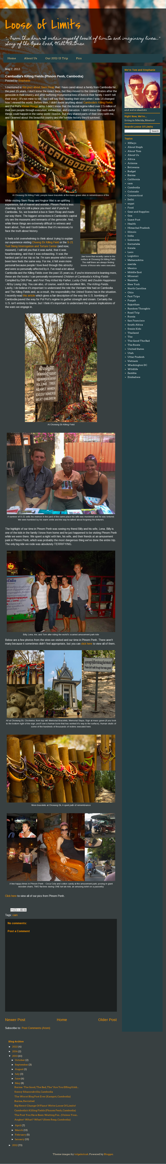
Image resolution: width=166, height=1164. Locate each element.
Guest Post (134, 219)
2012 (14, 1145)
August (19, 1069)
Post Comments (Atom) (36, 1028)
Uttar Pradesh (136, 357)
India (131, 235)
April (18, 1125)
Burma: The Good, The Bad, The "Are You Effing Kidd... (46, 1087)
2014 (15, 1051)
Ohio (131, 292)
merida (132, 264)
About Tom (134, 151)
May (17, 1083)
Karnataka (134, 244)
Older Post (107, 1020)
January (19, 1139)
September (21, 1064)
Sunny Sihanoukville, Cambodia (33, 1091)
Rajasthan (134, 304)
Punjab (132, 300)
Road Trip (134, 312)
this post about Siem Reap (38, 87)
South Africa (135, 324)
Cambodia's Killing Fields (98, 102)
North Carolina (137, 288)
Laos (130, 252)
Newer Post (15, 1020)
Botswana (133, 167)
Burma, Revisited (24, 1101)
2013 (14, 1056)
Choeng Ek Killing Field (45, 242)
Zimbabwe (134, 377)
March (19, 1130)
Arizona (132, 163)
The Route (134, 345)
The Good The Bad (139, 340)
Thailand (133, 332)
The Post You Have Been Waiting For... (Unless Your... (46, 1115)
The (130, 336)
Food (131, 207)
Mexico (132, 268)
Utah (131, 353)
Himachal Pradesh (139, 227)
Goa (130, 215)
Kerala (132, 248)
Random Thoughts (139, 308)
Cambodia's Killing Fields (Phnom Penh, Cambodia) (45, 1110)
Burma (132, 175)
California (134, 179)
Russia (131, 316)
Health (132, 223)
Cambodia (134, 187)
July (17, 1074)
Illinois (132, 232)
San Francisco (136, 320)
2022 (15, 1046)
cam (15, 915)
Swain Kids (134, 328)
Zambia (132, 373)
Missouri (133, 276)
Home (11, 58)
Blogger (108, 1154)
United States (136, 349)
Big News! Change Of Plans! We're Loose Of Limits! (45, 1105)
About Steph (135, 147)
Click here (11, 895)
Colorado (133, 191)
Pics (79, 58)
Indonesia (134, 239)
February (20, 1134)
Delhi (131, 199)
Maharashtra (135, 260)
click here (86, 643)
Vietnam (133, 361)
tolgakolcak (81, 1154)
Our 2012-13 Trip (56, 58)
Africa (131, 159)
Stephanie (24, 80)
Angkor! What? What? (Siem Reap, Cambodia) (42, 1119)
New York (134, 284)
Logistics (133, 256)
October (20, 1060)
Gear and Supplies (138, 211)
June (17, 1078)
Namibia (133, 280)
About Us (30, 58)
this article (29, 295)
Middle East (135, 272)
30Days (132, 143)
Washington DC (137, 365)
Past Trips (134, 296)
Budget (132, 171)
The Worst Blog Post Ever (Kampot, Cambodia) (42, 1096)
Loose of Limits (43, 25)
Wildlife (133, 369)
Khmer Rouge (30, 106)
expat (131, 203)
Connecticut (135, 195)
